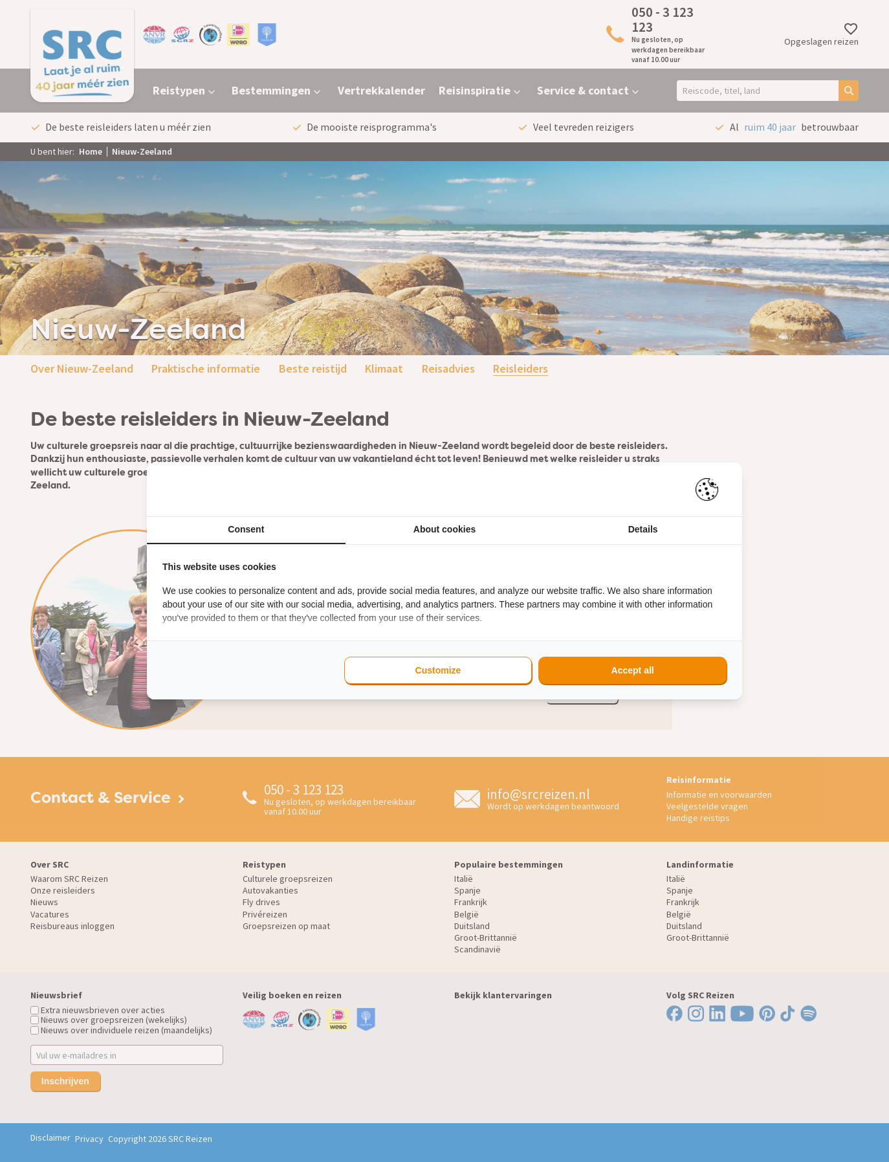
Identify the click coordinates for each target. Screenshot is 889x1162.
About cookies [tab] (444, 529)
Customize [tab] (438, 670)
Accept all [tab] (632, 670)
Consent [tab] (246, 529)
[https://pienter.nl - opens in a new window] (711, 489)
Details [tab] (643, 529)
